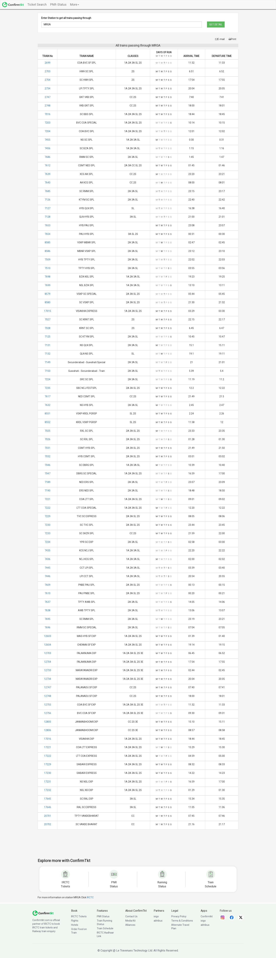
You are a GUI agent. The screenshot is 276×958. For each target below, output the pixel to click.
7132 (47, 353)
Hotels (74, 924)
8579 (47, 293)
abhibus (158, 920)
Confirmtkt (207, 916)
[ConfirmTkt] (43, 912)
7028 (47, 328)
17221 (47, 747)
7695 (47, 619)
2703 (47, 71)
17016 (47, 738)
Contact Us (131, 916)
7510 (47, 268)
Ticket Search (37, 4)
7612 (47, 165)
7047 (47, 473)
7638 (47, 610)
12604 (47, 644)
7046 (47, 465)
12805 (47, 721)
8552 (47, 422)
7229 (47, 516)
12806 (47, 730)
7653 (47, 225)
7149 (47, 362)
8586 (47, 251)
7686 (47, 157)
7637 (47, 601)
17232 (47, 790)
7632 (47, 405)
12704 (47, 661)
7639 (47, 174)
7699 (47, 285)
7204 (47, 131)
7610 (47, 593)
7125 (47, 336)
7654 (47, 234)
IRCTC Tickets (79, 916)
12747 (47, 687)
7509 (47, 259)
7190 (47, 490)
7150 (47, 370)
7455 (47, 139)
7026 (47, 439)
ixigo (156, 916)
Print (232, 39)
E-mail (220, 39)
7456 (47, 148)
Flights (74, 920)
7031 (47, 447)
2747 (47, 97)
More (74, 4)
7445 (47, 567)
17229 (47, 764)
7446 (47, 576)
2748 (47, 105)
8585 (47, 242)
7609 (47, 584)
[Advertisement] (138, 846)
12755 (47, 704)
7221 (47, 499)
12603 (47, 636)
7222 (47, 507)
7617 (47, 396)
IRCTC (90, 897)
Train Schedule (105, 928)
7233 (47, 533)
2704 (47, 79)
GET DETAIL (215, 24)
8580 (47, 302)
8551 (47, 413)
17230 (47, 773)
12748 (47, 696)
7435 (47, 550)
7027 (47, 319)
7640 (47, 182)
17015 (47, 311)
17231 (47, 781)
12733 (47, 670)
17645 (47, 798)
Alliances (130, 924)
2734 (47, 88)
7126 (47, 199)
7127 (47, 208)
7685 (47, 191)
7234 (47, 542)
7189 (47, 482)
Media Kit (130, 920)
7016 (47, 114)
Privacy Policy (178, 916)
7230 (47, 524)
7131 (47, 345)
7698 (47, 276)
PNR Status (103, 916)
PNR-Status (58, 4)
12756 (47, 713)
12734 (47, 678)
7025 (47, 430)
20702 (47, 824)
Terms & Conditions (182, 920)
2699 (47, 62)
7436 (47, 559)
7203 (47, 122)
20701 (47, 815)
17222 (47, 755)
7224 (47, 379)
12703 (47, 653)
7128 (47, 216)
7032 (47, 456)
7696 (47, 627)
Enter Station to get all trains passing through (66, 18)
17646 (47, 807)
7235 (47, 388)
